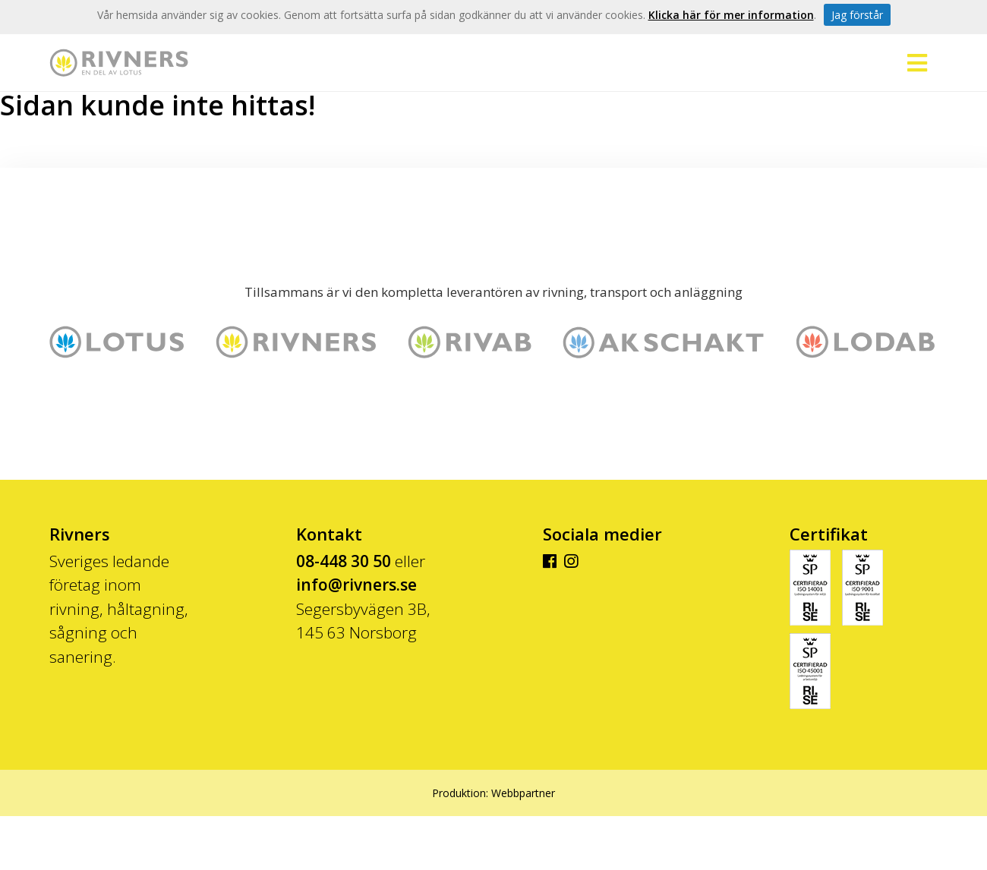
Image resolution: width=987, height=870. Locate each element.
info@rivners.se (356, 584)
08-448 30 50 (343, 561)
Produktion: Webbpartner (493, 793)
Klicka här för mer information (731, 15)
